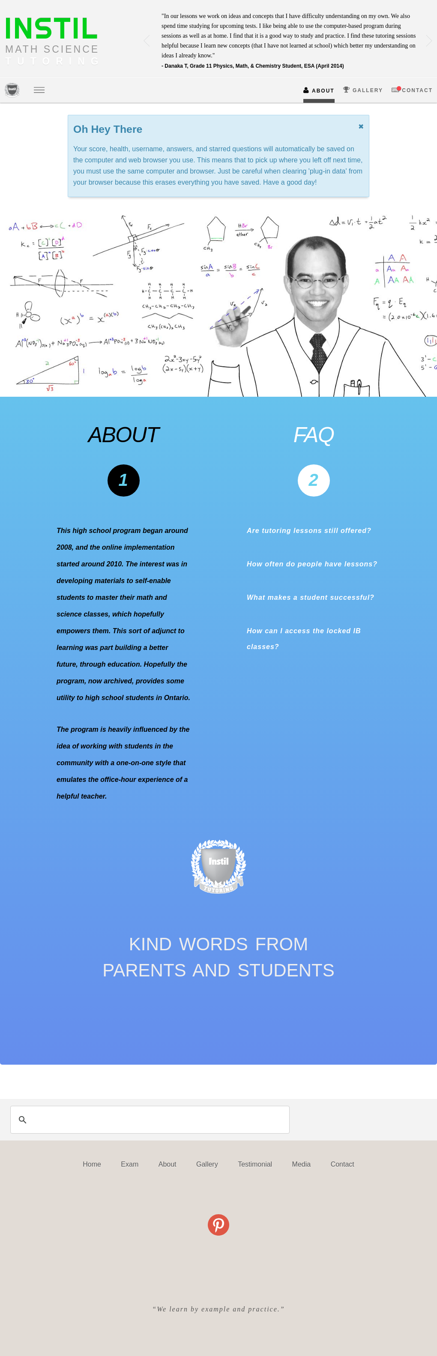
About (168, 1164)
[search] (149, 1119)
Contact (342, 1164)
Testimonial (255, 1164)
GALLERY (363, 89)
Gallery (207, 1164)
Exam (129, 1164)
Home (92, 1164)
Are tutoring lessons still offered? (309, 530)
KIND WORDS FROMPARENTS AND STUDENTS (218, 957)
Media (301, 1164)
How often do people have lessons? (312, 564)
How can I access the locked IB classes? (304, 638)
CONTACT (412, 89)
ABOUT (319, 90)
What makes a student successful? (310, 597)
